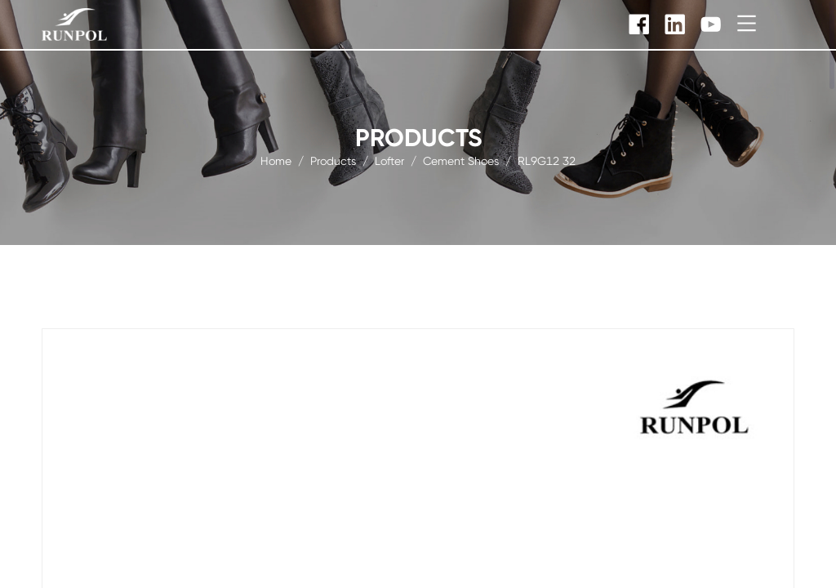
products (333, 160)
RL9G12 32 (547, 160)
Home (275, 160)
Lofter (389, 160)
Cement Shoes (461, 160)
